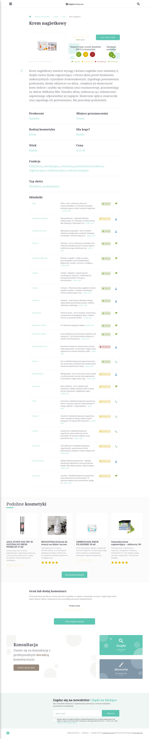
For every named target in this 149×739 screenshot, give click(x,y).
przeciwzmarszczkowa (89, 166)
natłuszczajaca (56, 170)
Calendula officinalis (39, 258)
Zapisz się (110, 714)
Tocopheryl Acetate (39, 334)
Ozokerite (35, 300)
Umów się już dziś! (27, 668)
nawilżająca (51, 166)
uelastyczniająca (78, 170)
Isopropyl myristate (39, 231)
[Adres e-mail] (77, 714)
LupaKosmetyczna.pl (108, 734)
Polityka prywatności (73, 734)
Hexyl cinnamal (38, 461)
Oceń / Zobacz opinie (108, 38)
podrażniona (51, 186)
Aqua (34, 203)
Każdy (80, 134)
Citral (34, 401)
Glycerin (35, 243)
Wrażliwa (35, 186)
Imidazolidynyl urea (39, 346)
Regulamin (85, 734)
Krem (32, 134)
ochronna (67, 166)
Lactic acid (36, 386)
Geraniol (35, 416)
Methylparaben (38, 374)
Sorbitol (35, 273)
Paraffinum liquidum (40, 218)
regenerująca (37, 170)
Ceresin (35, 288)
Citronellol (36, 446)
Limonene (36, 475)
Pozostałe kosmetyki (74, 574)
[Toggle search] (140, 4)
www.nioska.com (137, 734)
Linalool (35, 431)
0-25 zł (80, 150)
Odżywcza (35, 166)
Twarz (80, 118)
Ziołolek (34, 118)
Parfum (35, 361)
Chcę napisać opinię (74, 621)
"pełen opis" (66, 211)
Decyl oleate (36, 313)
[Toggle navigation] (9, 4)
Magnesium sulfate (39, 325)
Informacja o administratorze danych (67, 723)
